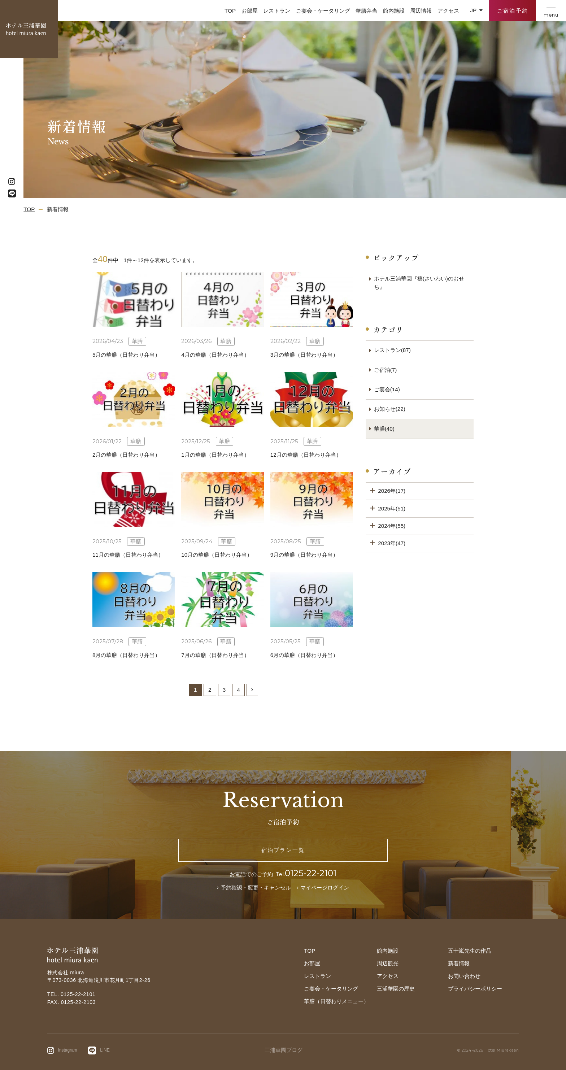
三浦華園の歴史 (396, 989)
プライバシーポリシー (475, 989)
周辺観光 (388, 963)
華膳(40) (384, 429)
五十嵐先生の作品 (469, 951)
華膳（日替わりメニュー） (336, 1001)
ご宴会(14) (387, 389)
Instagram (67, 1050)
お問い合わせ (464, 976)
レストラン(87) (392, 350)
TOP (230, 11)
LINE (105, 1050)
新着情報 (459, 963)
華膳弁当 (366, 11)
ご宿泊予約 (512, 11)
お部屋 (249, 11)
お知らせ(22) (389, 409)
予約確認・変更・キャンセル (256, 887)
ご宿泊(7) (385, 370)
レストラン (276, 11)
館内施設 (394, 11)
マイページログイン (324, 887)
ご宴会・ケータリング (323, 11)
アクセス (448, 11)
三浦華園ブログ (283, 1050)
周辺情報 (421, 11)
